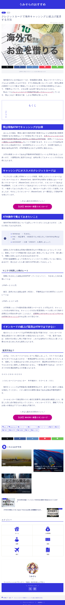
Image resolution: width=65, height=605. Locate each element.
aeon (5, 427)
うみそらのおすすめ (32, 4)
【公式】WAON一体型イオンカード (32, 207)
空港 (28, 430)
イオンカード (22, 427)
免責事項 (40, 602)
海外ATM (13, 430)
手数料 (5, 430)
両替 (52, 427)
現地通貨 (21, 430)
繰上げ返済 (35, 430)
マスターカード (43, 427)
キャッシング (32, 427)
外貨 (57, 427)
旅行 (4, 12)
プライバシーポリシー (28, 602)
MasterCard (13, 427)
